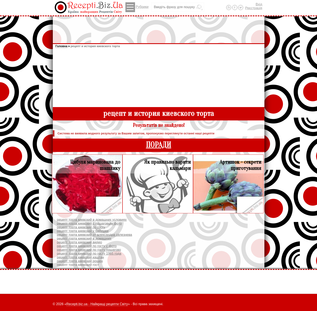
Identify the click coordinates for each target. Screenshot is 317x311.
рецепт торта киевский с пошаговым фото (89, 223)
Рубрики (137, 7)
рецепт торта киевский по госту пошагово (89, 250)
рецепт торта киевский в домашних (84, 238)
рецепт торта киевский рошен (80, 261)
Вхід (259, 4)
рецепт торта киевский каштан (80, 257)
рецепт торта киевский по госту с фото (87, 246)
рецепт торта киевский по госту (81, 227)
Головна (62, 46)
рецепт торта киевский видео (79, 242)
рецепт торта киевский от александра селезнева (94, 234)
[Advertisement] (159, 27)
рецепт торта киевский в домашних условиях (92, 219)
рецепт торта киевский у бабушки (83, 231)
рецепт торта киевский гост (78, 265)
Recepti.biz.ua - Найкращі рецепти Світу (97, 304)
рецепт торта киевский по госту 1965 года (89, 253)
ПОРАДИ (158, 144)
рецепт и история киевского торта (95, 46)
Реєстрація (253, 8)
